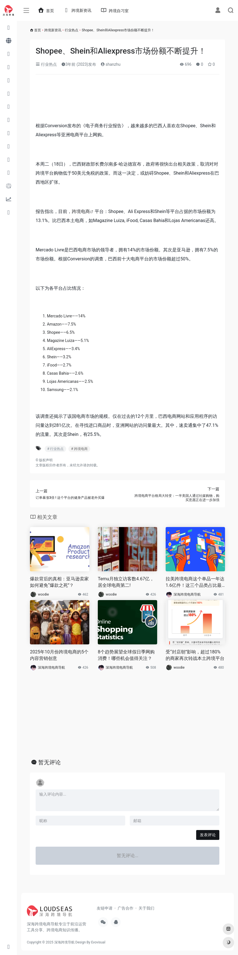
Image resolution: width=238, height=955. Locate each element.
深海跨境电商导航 (187, 594)
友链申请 (104, 908)
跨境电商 (81, 211)
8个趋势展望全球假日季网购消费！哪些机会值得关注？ (126, 655)
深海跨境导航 (64, 942)
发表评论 (208, 835)
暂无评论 (49, 762)
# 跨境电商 (79, 449)
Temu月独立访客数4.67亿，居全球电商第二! (126, 582)
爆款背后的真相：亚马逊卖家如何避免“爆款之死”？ (59, 582)
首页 (37, 30)
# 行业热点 (55, 449)
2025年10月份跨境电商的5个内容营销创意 (59, 655)
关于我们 (146, 908)
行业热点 (71, 30)
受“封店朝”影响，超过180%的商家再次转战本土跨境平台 (195, 655)
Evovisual (98, 942)
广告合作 (125, 908)
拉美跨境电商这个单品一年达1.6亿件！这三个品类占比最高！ (195, 582)
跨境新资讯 (52, 30)
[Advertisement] (114, 100)
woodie (43, 594)
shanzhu (110, 64)
